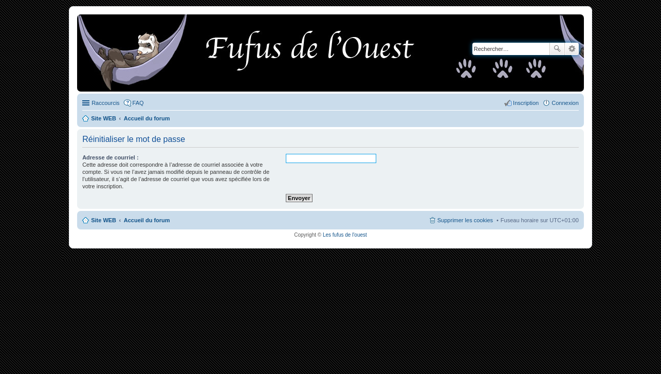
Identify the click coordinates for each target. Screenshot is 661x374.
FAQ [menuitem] (138, 103)
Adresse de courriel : (110, 157)
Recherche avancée (572, 49)
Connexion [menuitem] (565, 103)
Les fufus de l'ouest (345, 235)
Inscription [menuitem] (526, 103)
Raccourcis (105, 103)
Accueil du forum (147, 220)
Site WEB (103, 220)
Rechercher (557, 49)
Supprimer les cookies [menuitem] (465, 220)
